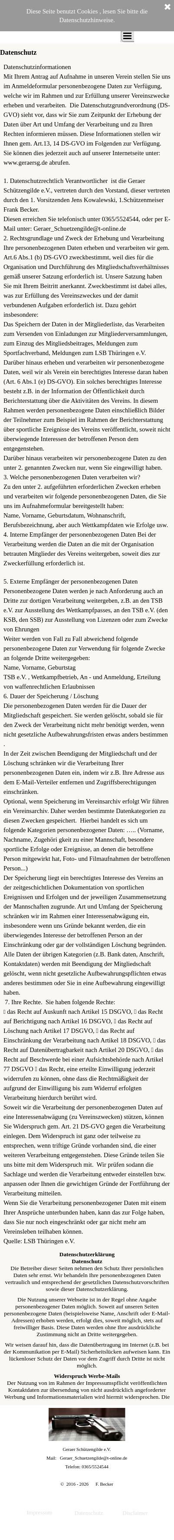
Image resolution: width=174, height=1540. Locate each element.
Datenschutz (89, 1513)
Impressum (39, 1512)
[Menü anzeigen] (127, 35)
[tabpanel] (87, 654)
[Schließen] (167, 7)
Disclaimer (135, 1513)
